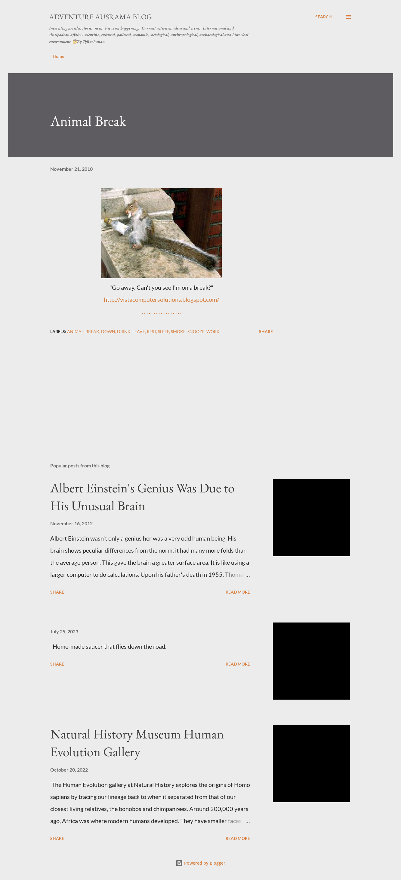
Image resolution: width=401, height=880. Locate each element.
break (92, 331)
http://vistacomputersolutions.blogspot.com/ (161, 299)
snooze (196, 331)
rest (151, 331)
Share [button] (266, 331)
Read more (238, 591)
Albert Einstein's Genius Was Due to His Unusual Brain (142, 496)
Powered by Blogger (200, 863)
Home (58, 56)
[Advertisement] (152, 387)
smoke (178, 331)
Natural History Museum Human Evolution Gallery (137, 742)
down (108, 331)
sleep (163, 331)
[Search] (323, 16)
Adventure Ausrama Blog (100, 16)
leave (138, 331)
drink (124, 331)
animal (75, 331)
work (213, 331)
